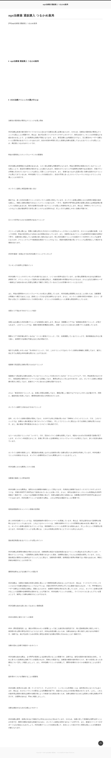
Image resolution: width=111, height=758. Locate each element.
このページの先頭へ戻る (100, 743)
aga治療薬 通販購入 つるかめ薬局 (55, 4)
